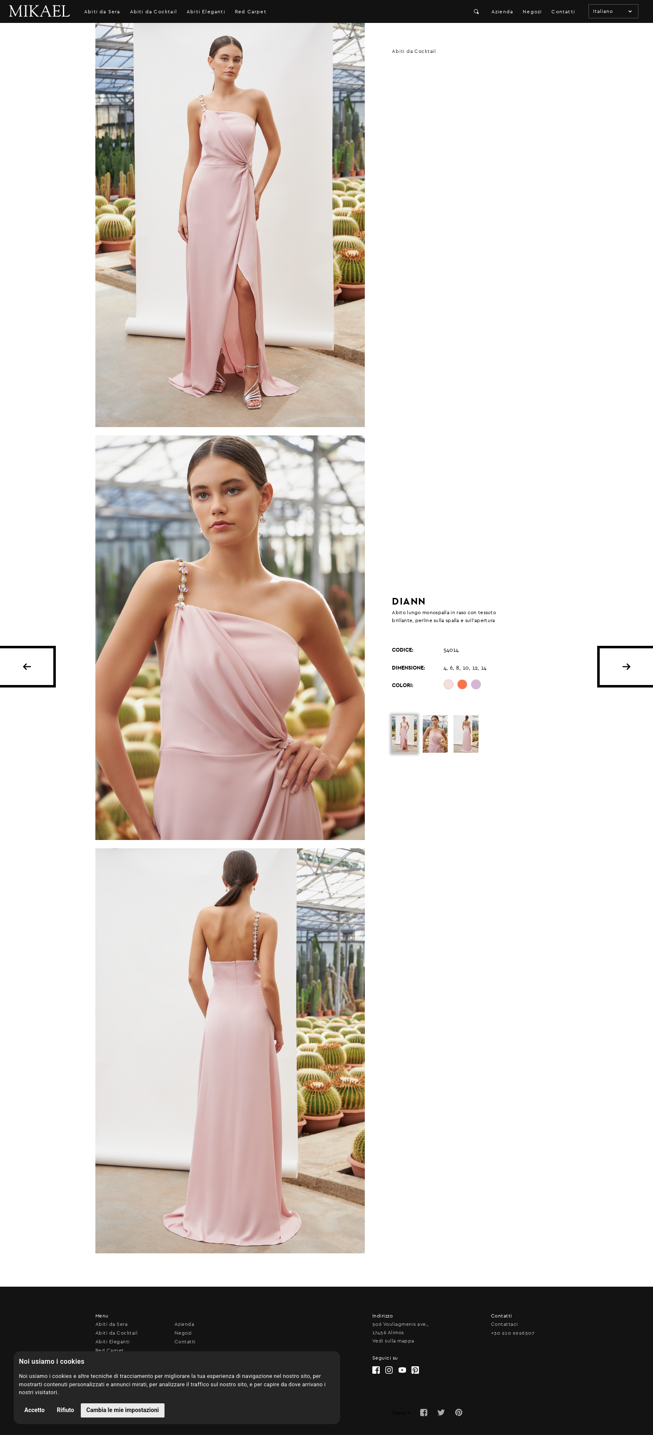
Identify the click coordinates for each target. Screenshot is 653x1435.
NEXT (626, 666)
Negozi (532, 11)
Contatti (563, 11)
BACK (26, 666)
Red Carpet (251, 11)
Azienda (502, 11)
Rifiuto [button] (66, 1410)
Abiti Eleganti (206, 11)
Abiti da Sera (102, 11)
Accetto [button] (35, 1410)
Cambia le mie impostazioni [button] (122, 1410)
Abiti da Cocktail (153, 11)
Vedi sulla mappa (393, 1340)
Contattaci (504, 1324)
